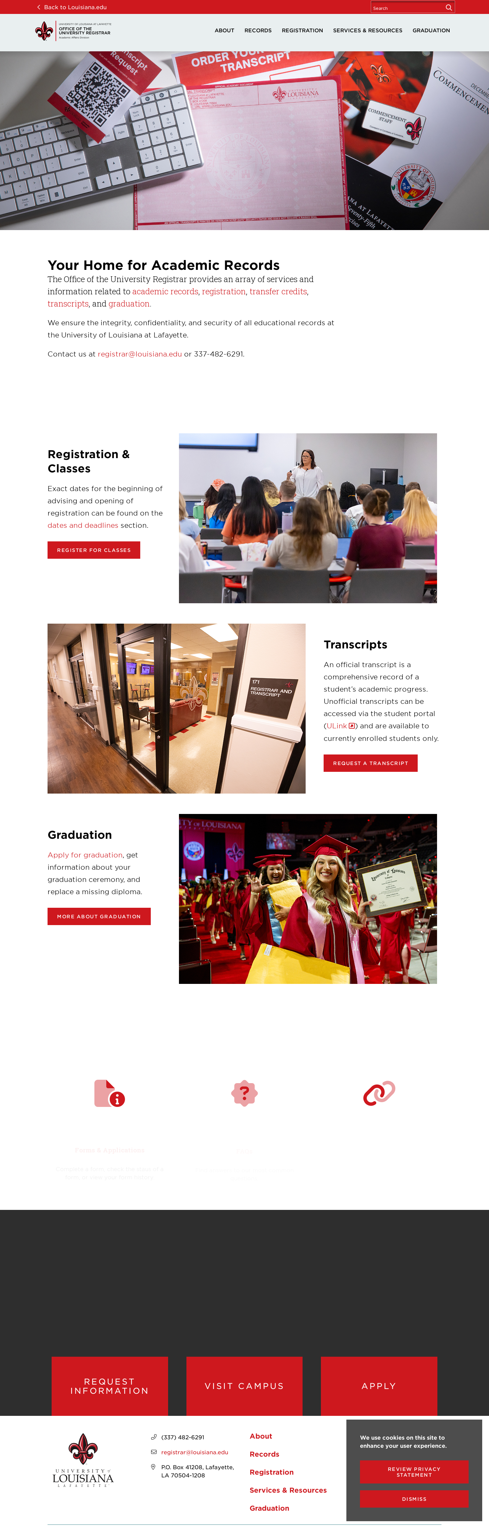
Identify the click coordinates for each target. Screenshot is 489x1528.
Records (258, 30)
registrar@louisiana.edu (140, 354)
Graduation (431, 30)
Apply (379, 1386)
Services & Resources (367, 30)
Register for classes (94, 550)
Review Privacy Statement (414, 1472)
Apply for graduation (85, 855)
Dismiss (414, 1499)
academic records (165, 291)
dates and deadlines (83, 525)
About (224, 30)
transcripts (68, 303)
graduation (129, 303)
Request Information (109, 1386)
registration (224, 291)
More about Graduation (99, 916)
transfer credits (278, 291)
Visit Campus (244, 1386)
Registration (302, 30)
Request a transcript (370, 763)
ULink (337, 726)
